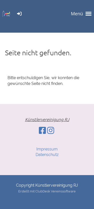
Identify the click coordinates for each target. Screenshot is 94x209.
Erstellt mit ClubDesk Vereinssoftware (47, 191)
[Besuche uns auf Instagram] (50, 130)
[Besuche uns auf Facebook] (42, 130)
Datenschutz (47, 154)
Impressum (47, 149)
